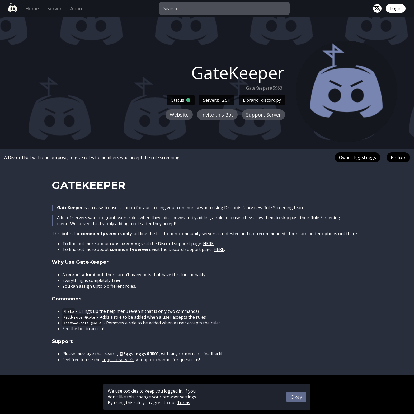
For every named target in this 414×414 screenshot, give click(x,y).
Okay (296, 397)
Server (54, 8)
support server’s (118, 359)
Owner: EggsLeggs (357, 157)
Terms (183, 403)
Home (32, 8)
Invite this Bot (217, 114)
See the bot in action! (83, 329)
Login (395, 8)
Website (179, 114)
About (77, 8)
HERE (208, 243)
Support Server (263, 114)
